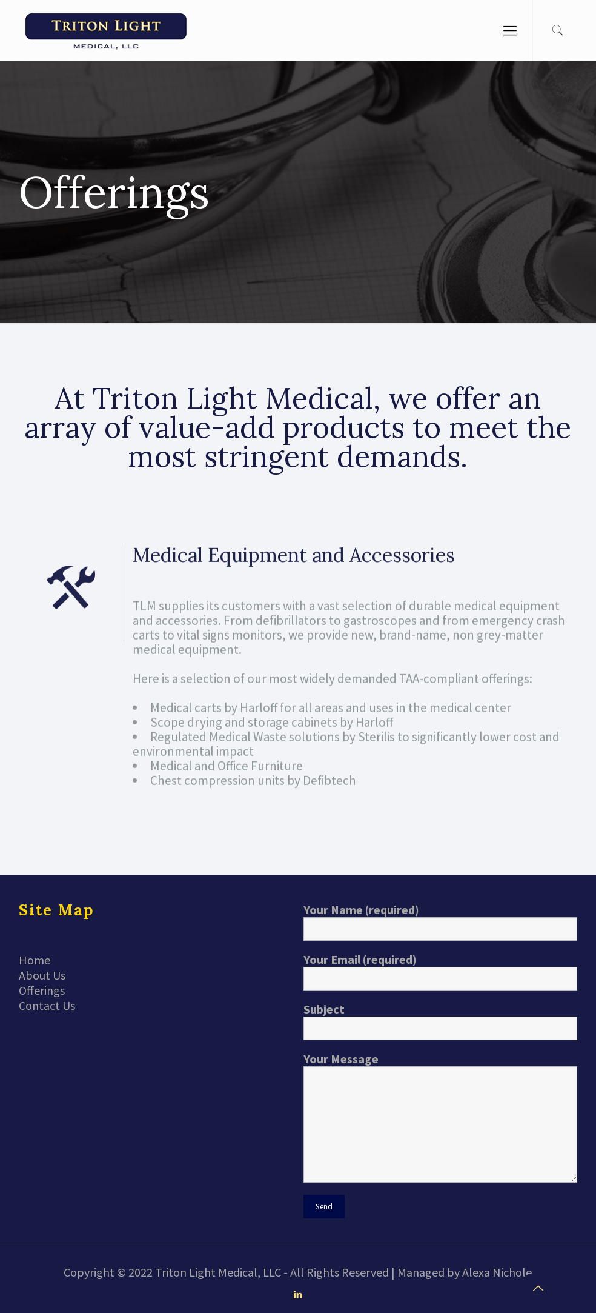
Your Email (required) (440, 971)
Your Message (440, 1117)
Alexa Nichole (497, 1272)
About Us (42, 975)
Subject (440, 1020)
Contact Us (47, 1005)
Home (34, 959)
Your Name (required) (440, 921)
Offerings (42, 990)
